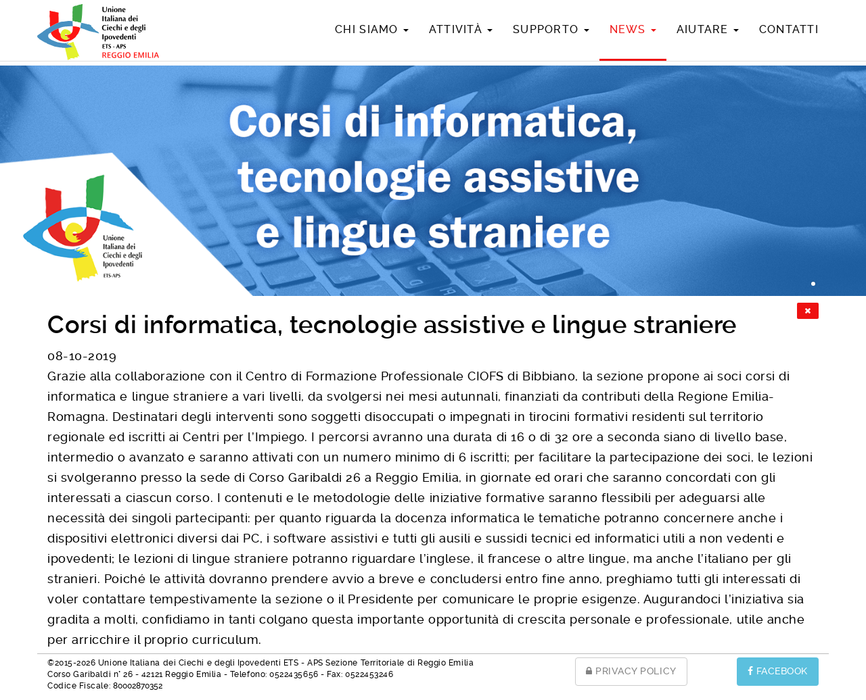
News (633, 29)
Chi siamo (372, 29)
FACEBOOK (778, 671)
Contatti (789, 29)
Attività (461, 29)
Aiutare (708, 29)
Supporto (551, 29)
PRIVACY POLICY (631, 671)
